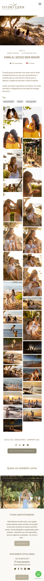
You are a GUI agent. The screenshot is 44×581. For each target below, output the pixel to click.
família (19, 101)
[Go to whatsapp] (38, 574)
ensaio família (9, 101)
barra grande (31, 101)
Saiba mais (22, 543)
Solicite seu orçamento (22, 451)
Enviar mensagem (23, 562)
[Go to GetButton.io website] (38, 578)
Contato (22, 577)
